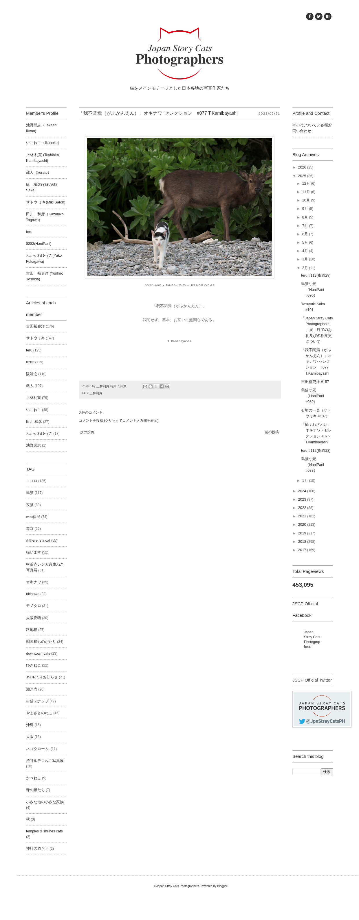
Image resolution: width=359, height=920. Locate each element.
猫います (33, 552)
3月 (305, 259)
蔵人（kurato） (38, 173)
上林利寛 (95, 393)
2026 (302, 167)
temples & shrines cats (44, 831)
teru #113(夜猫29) (316, 275)
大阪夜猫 (33, 618)
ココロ (31, 481)
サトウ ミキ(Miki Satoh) (45, 202)
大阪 (30, 737)
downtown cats (38, 653)
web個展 (33, 517)
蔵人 (30, 386)
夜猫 (30, 505)
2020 (302, 525)
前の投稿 (272, 432)
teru (29, 232)
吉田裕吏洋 (35, 326)
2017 (302, 550)
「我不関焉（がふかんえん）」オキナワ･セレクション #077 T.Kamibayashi (316, 361)
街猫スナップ (37, 701)
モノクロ (33, 606)
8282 (30, 362)
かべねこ (33, 778)
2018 (302, 542)
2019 (302, 533)
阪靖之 (31, 374)
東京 (30, 529)
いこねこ (33, 410)
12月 (306, 184)
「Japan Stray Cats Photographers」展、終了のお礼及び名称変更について (317, 330)
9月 (305, 209)
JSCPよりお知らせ (42, 677)
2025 (302, 176)
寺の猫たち (35, 790)
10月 (306, 200)
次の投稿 (87, 432)
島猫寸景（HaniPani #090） (312, 289)
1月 (305, 481)
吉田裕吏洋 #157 (315, 382)
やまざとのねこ (39, 713)
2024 (302, 491)
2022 (302, 508)
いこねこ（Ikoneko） (43, 143)
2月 (305, 268)
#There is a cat (38, 540)
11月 (306, 192)
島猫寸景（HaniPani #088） (312, 465)
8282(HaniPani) (39, 244)
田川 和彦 (34, 422)
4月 (305, 251)
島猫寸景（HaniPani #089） (312, 396)
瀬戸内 (31, 689)
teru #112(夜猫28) (316, 451)
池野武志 (33, 445)
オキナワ (33, 582)
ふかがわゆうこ (39, 434)
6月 (305, 234)
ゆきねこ (33, 665)
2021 (302, 516)
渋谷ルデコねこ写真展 (45, 761)
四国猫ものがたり (41, 642)
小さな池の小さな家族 (45, 802)
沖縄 (30, 725)
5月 (305, 242)
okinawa (32, 594)
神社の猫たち (37, 849)
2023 (302, 499)
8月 (305, 217)
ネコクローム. (38, 749)
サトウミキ (35, 338)
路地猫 (31, 630)
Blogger (222, 886)
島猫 (30, 493)
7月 (305, 226)
